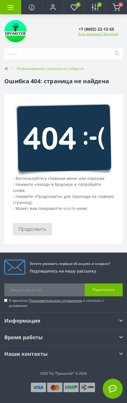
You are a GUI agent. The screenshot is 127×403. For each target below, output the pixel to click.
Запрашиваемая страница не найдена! (50, 68)
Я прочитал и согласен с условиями (56, 303)
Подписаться (104, 289)
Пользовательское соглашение (55, 300)
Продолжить (32, 229)
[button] (53, 7)
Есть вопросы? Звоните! (98, 33)
